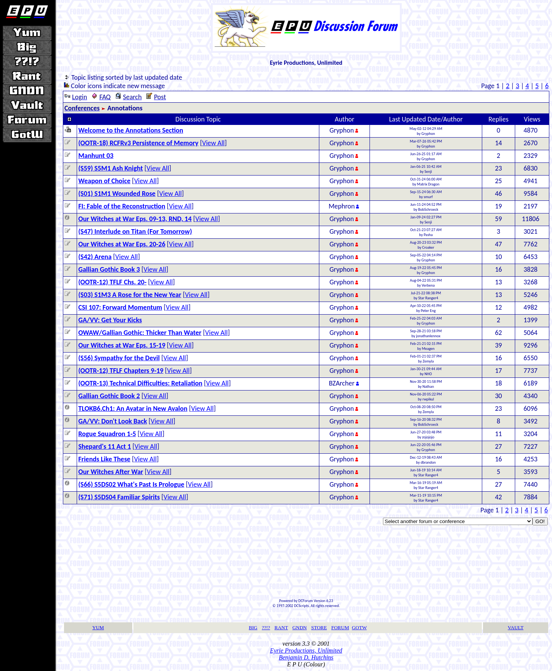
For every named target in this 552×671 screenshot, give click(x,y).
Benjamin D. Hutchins (306, 657)
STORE (319, 627)
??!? (266, 627)
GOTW (359, 627)
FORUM (340, 627)
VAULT (516, 627)
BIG (253, 627)
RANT (281, 627)
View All (213, 143)
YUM (98, 627)
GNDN (299, 627)
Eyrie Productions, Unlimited (306, 650)
